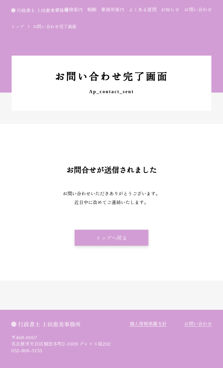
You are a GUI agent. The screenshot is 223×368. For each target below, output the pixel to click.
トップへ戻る (111, 237)
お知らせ (170, 9)
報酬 (91, 9)
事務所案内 (112, 9)
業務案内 (73, 9)
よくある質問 (143, 9)
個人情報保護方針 (148, 323)
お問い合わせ (198, 9)
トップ (53, 9)
